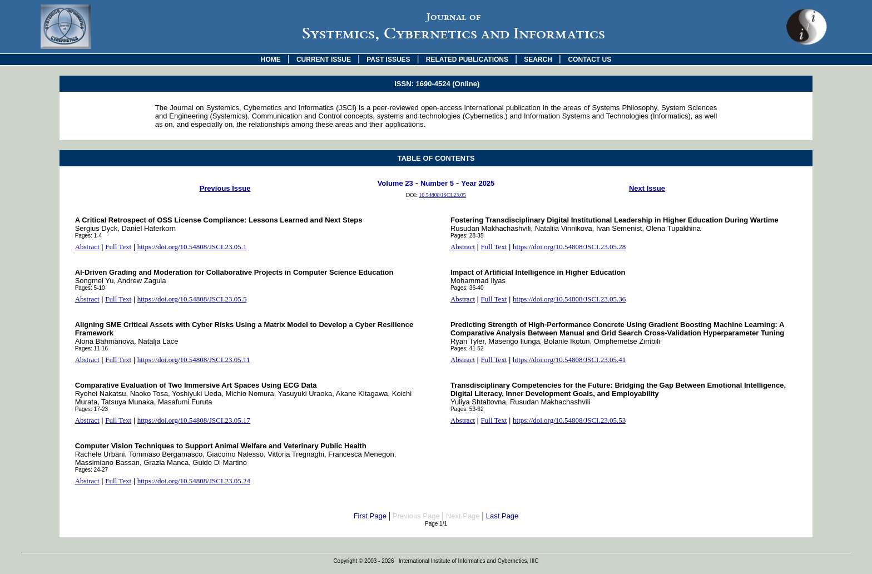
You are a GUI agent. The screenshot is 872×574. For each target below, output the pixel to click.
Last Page (502, 516)
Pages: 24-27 (91, 470)
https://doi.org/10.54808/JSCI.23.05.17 (193, 420)
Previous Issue (225, 188)
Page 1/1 (436, 524)
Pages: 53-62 (467, 409)
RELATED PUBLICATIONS (467, 59)
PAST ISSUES (388, 59)
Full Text (118, 247)
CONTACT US (589, 59)
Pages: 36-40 (467, 288)
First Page (370, 516)
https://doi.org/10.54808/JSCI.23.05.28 (569, 247)
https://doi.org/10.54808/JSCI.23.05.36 (569, 299)
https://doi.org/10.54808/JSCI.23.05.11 (193, 359)
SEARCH (538, 59)
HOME (271, 59)
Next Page (463, 516)
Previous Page (416, 516)
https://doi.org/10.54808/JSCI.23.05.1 (192, 247)
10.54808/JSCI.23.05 (442, 195)
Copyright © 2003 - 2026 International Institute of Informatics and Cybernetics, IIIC (435, 561)
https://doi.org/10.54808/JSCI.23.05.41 (569, 359)
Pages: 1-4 (88, 235)
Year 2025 (477, 183)
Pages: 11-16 (91, 348)
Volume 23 (395, 183)
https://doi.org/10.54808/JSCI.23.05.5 (192, 299)
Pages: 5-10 (90, 288)
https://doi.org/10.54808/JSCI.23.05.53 (569, 420)
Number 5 (437, 183)
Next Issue (647, 188)
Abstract (87, 247)
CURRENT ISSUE (323, 59)
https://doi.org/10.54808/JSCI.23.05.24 (193, 481)
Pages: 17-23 (91, 409)
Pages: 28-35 (467, 235)
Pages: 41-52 (467, 348)
